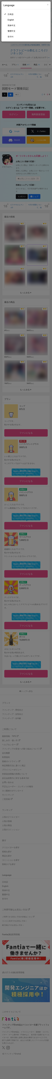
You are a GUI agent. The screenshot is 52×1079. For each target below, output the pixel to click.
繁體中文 (11, 31)
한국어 (10, 36)
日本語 (10, 14)
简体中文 (11, 25)
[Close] (48, 4)
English (11, 20)
